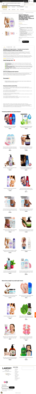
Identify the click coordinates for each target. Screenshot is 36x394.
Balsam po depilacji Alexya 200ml (26, 250)
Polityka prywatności (17, 374)
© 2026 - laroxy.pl (18, 392)
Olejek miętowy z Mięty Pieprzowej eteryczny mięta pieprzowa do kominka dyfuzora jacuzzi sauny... (26, 317)
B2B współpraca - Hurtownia (17, 378)
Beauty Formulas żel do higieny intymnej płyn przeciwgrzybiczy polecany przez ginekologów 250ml (10, 148)
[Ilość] (20, 42)
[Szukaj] (29, 4)
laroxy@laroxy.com (8, 371)
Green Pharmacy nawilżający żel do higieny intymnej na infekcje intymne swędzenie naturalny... (26, 148)
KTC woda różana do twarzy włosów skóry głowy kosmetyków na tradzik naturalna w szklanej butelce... (26, 337)
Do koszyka (25, 41)
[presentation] (28, 368)
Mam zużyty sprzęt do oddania (17, 376)
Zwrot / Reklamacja (16, 371)
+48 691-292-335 (8, 375)
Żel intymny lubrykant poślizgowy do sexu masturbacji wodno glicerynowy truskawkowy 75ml (26, 189)
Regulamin (16, 372)
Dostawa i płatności (16, 369)
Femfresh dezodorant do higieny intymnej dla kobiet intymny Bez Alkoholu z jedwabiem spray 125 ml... (10, 210)
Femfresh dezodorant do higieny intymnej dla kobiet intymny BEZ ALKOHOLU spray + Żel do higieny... (26, 272)
